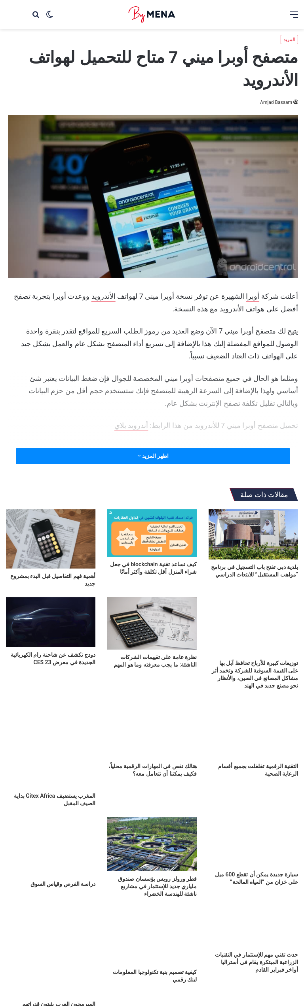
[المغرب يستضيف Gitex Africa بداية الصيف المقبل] (50, 743)
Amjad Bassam (276, 102)
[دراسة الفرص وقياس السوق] (50, 846)
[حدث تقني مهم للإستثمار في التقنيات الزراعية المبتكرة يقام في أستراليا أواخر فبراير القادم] (253, 927)
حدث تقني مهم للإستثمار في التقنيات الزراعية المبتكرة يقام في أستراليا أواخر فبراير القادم (256, 962)
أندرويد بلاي (131, 425)
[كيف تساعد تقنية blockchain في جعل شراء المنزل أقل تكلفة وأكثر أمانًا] (152, 533)
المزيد (289, 39)
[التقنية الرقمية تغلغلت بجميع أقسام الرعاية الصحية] (253, 729)
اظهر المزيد (153, 456)
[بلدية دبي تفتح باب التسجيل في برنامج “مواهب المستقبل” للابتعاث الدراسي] (253, 534)
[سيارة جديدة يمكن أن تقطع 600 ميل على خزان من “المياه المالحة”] (253, 842)
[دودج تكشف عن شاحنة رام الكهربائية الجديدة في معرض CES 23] (50, 622)
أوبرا (252, 296)
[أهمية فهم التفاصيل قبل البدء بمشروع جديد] (50, 539)
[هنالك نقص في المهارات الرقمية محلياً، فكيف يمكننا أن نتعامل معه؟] (152, 729)
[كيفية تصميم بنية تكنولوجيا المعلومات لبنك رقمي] (152, 936)
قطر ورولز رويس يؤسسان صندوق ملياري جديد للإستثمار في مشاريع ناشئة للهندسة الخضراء (157, 886)
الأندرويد (103, 296)
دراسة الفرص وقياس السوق (62, 884)
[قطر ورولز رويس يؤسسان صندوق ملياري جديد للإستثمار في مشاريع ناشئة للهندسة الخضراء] (152, 844)
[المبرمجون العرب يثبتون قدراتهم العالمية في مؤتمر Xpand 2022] (50, 952)
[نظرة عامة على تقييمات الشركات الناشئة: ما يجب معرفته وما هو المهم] (152, 623)
